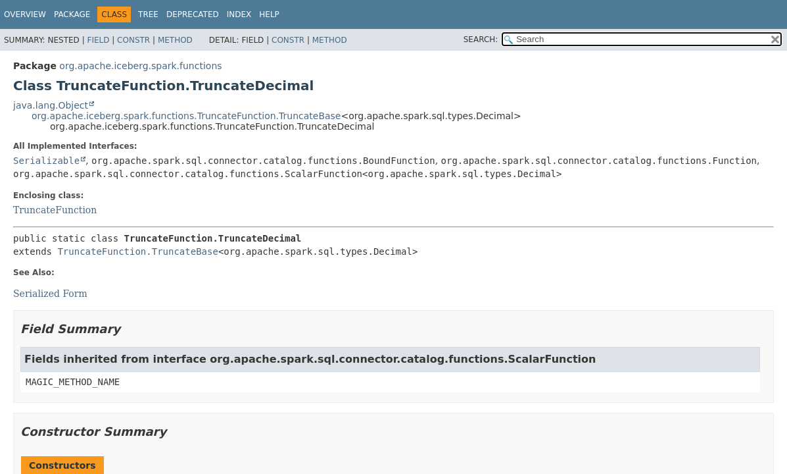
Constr (133, 40)
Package (72, 14)
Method (175, 40)
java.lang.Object (50, 105)
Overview (25, 14)
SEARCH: (481, 39)
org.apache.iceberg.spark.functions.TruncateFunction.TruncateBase (186, 116)
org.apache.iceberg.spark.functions (140, 66)
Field (98, 40)
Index (239, 14)
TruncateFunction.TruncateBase (137, 251)
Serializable (46, 160)
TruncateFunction (55, 210)
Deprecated (192, 14)
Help (269, 14)
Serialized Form (50, 293)
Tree (148, 14)
